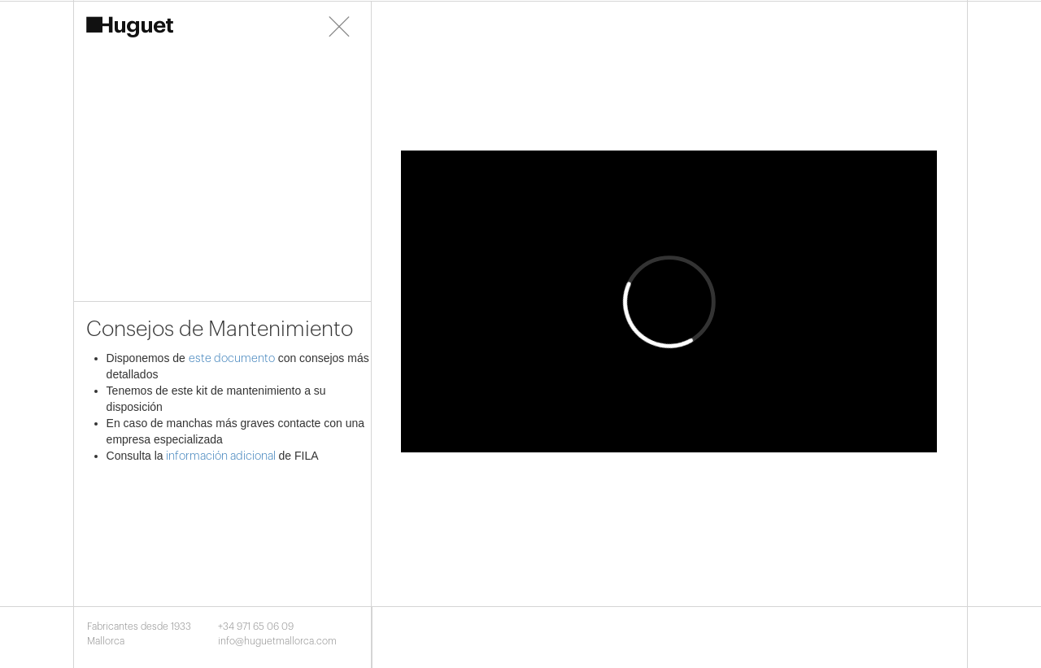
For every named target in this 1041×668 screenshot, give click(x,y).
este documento (232, 359)
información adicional (219, 456)
